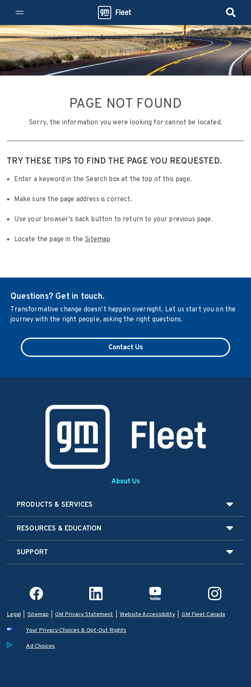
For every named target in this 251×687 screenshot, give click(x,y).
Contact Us (125, 347)
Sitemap (97, 239)
